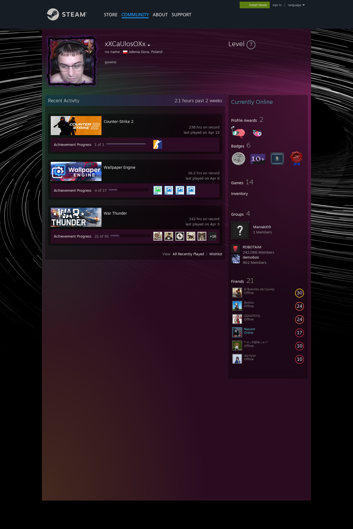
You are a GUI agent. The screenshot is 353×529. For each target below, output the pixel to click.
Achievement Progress (72, 144)
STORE (110, 15)
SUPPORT (181, 15)
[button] (268, 43)
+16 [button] (213, 236)
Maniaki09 (262, 227)
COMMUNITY (135, 15)
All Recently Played (188, 254)
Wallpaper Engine (119, 167)
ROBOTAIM (252, 247)
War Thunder (115, 213)
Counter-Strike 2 (118, 121)
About (160, 15)
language (294, 5)
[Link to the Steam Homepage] (71, 19)
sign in (277, 5)
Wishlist (215, 254)
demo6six (251, 257)
